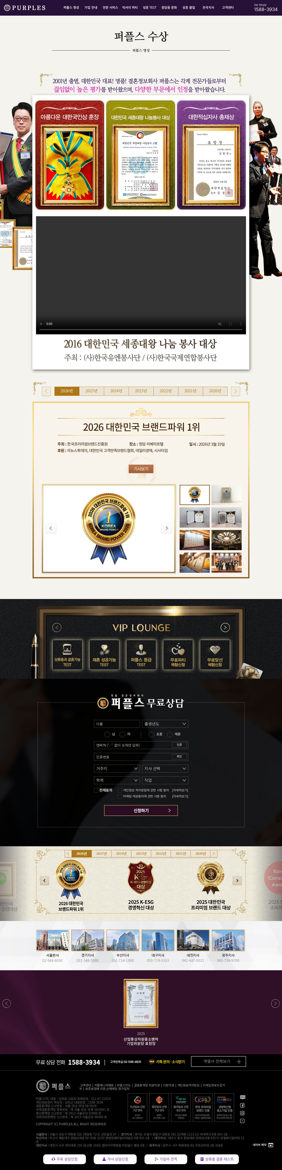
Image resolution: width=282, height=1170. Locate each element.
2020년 (200, 854)
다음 (225, 627)
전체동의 (105, 790)
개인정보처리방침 (188, 1085)
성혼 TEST (149, 7)
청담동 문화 (169, 7)
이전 (57, 627)
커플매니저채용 (104, 1085)
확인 (179, 756)
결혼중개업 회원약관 (147, 1085)
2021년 (181, 854)
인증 (179, 745)
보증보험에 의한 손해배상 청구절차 (107, 1088)
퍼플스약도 (124, 1085)
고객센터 (228, 7)
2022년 (161, 854)
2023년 (141, 854)
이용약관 (168, 1085)
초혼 (159, 734)
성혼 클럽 (188, 7)
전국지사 (208, 7)
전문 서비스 (110, 7)
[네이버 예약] (263, 1145)
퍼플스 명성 (71, 7)
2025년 (101, 854)
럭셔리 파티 (130, 7)
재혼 (178, 734)
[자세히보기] (180, 790)
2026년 (81, 854)
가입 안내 (91, 7)
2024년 (121, 854)
